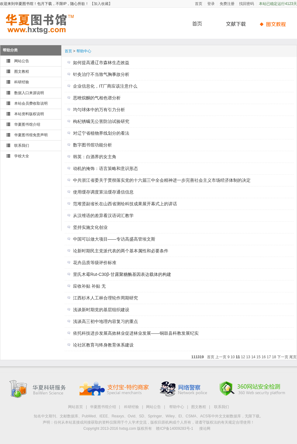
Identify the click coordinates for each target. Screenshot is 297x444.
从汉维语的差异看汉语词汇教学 (103, 215)
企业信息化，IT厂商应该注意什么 (105, 86)
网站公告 (21, 61)
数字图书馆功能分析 (92, 144)
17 (269, 357)
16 (264, 357)
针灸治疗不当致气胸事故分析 (101, 74)
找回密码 (246, 4)
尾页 (293, 357)
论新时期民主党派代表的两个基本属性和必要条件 (120, 250)
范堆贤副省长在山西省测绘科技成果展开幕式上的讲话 (125, 203)
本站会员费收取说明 (31, 103)
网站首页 (75, 407)
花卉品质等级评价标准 (94, 262)
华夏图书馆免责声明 (31, 135)
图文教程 (21, 71)
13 (248, 357)
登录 (211, 4)
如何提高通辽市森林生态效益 (101, 62)
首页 (198, 4)
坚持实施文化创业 (90, 227)
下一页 (282, 357)
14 (253, 357)
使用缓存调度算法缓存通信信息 (103, 191)
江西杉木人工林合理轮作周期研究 (105, 297)
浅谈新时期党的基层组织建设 (101, 309)
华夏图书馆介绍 (27, 124)
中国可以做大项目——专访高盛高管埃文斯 (114, 239)
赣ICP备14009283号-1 (174, 428)
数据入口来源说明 (29, 93)
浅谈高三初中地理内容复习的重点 (105, 321)
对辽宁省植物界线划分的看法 (101, 133)
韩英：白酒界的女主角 (94, 156)
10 (232, 357)
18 (274, 357)
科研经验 (21, 82)
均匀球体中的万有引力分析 (99, 109)
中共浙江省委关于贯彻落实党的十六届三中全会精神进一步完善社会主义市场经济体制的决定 (162, 180)
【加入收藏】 (101, 4)
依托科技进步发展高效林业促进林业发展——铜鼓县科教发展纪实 (136, 333)
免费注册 (227, 4)
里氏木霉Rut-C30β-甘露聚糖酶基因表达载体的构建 (122, 274)
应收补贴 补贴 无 (89, 286)
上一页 (220, 357)
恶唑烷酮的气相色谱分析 (97, 97)
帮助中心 (274, 24)
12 (243, 357)
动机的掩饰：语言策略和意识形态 (105, 168)
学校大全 (21, 156)
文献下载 (234, 24)
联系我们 (21, 145)
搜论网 (204, 428)
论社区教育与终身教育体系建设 (103, 344)
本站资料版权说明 (29, 114)
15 (258, 357)
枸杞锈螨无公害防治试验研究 (101, 121)
